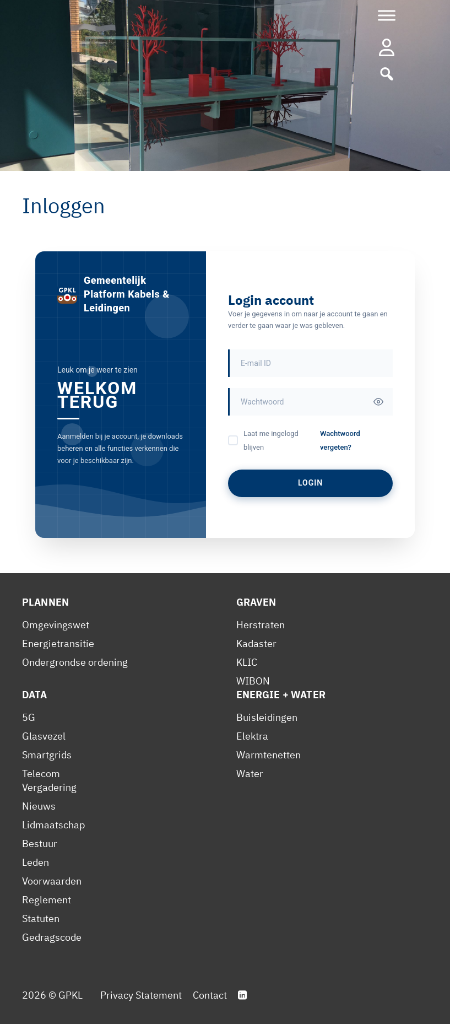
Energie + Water (281, 694)
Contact (210, 995)
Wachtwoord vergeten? (340, 440)
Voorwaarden (52, 881)
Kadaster (256, 643)
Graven (256, 602)
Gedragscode (52, 937)
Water (249, 773)
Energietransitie (58, 643)
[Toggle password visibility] (378, 402)
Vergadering (49, 787)
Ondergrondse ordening (75, 662)
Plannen (45, 602)
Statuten (40, 918)
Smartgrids (47, 754)
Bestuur (39, 843)
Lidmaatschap (53, 824)
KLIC (246, 662)
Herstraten (260, 624)
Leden (35, 862)
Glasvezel (44, 736)
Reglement (46, 899)
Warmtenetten (268, 754)
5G (28, 717)
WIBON (253, 681)
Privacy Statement (141, 995)
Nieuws (39, 806)
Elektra (252, 736)
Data (34, 694)
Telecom (41, 773)
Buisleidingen (266, 717)
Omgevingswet (55, 624)
